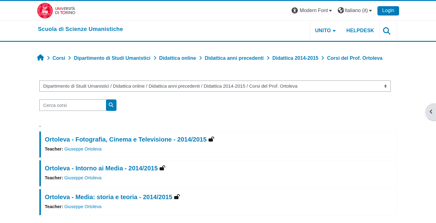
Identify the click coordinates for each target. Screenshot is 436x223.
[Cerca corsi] (72, 105)
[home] (80, 29)
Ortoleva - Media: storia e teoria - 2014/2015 (108, 197)
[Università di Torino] (56, 10)
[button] (313, 10)
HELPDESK (360, 30)
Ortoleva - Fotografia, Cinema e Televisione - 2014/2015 (126, 139)
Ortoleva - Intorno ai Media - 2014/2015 (101, 168)
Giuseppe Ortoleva (82, 148)
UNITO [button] (323, 30)
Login (388, 10)
